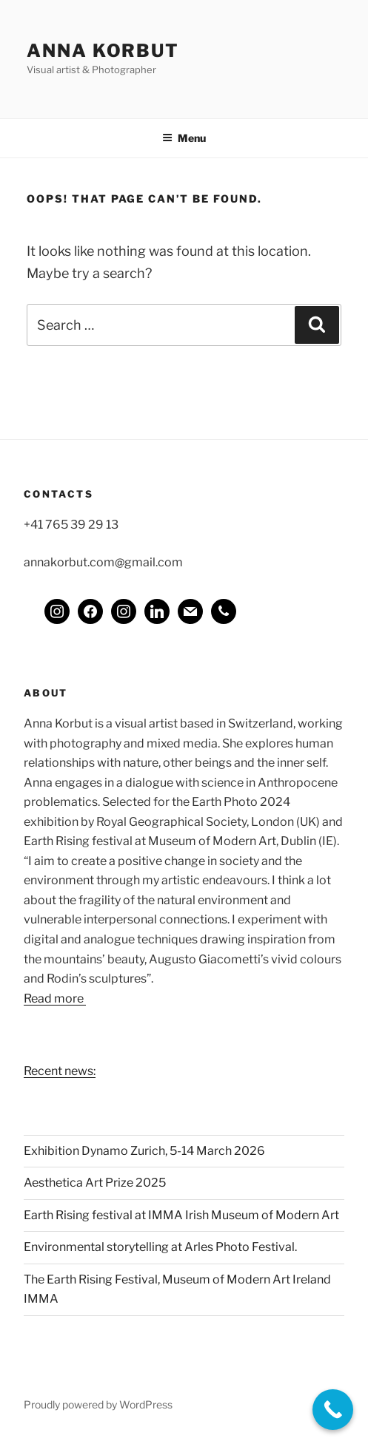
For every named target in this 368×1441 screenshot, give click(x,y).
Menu (184, 138)
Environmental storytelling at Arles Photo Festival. (160, 1247)
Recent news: (60, 1071)
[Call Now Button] (332, 1409)
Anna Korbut (103, 50)
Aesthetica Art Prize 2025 (95, 1183)
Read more (55, 998)
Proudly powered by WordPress (98, 1404)
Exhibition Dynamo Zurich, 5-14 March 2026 (144, 1151)
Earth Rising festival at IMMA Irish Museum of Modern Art (181, 1215)
